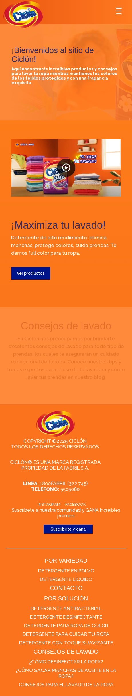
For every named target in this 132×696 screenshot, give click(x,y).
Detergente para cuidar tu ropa (66, 634)
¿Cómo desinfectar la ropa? (66, 662)
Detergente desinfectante (66, 617)
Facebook (75, 504)
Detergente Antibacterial (66, 608)
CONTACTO (66, 588)
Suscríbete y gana (68, 529)
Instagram (49, 504)
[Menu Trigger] (119, 10)
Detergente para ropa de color (66, 625)
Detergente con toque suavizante (66, 643)
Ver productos (30, 273)
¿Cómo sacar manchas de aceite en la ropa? (66, 673)
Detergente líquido (66, 579)
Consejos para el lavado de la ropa (66, 684)
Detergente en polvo (66, 571)
